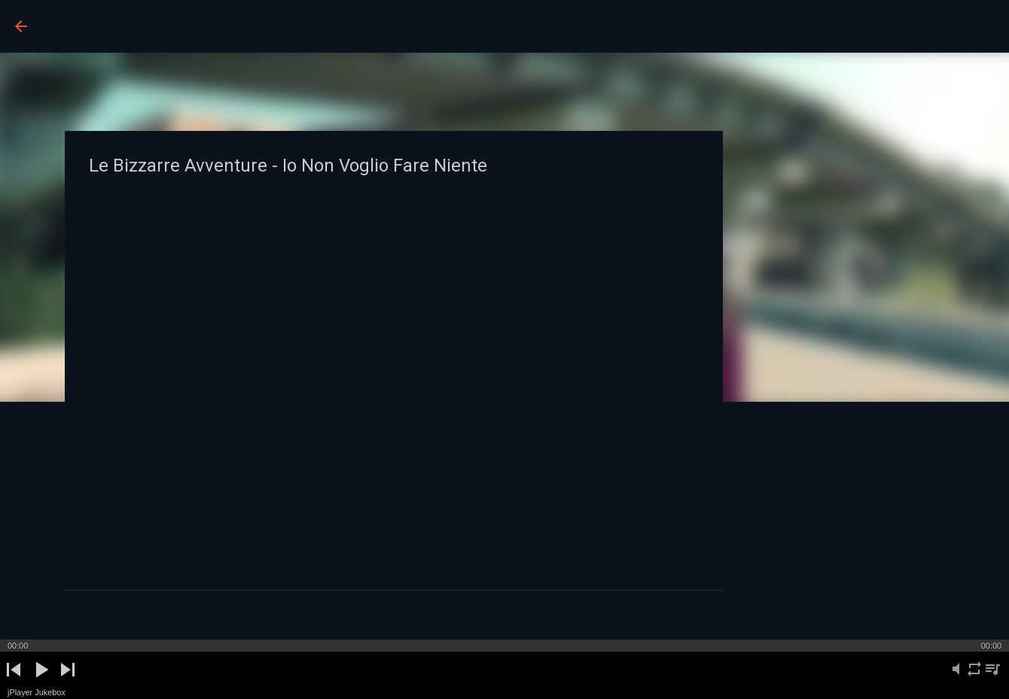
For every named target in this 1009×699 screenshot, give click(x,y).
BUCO (76, 25)
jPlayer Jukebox (37, 692)
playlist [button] (992, 677)
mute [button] (956, 677)
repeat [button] (974, 677)
